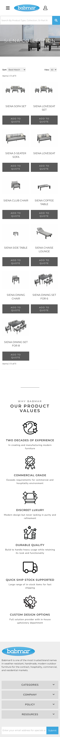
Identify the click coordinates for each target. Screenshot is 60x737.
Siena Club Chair (15, 200)
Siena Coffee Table (44, 202)
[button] (30, 20)
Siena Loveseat (44, 153)
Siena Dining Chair (16, 296)
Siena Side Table (15, 247)
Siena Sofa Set (16, 106)
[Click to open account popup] (45, 8)
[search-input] (26, 20)
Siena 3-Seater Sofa (15, 155)
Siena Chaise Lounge (44, 249)
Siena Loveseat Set (44, 108)
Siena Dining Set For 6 (44, 296)
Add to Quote (16, 120)
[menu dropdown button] (8, 8)
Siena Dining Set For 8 (16, 344)
